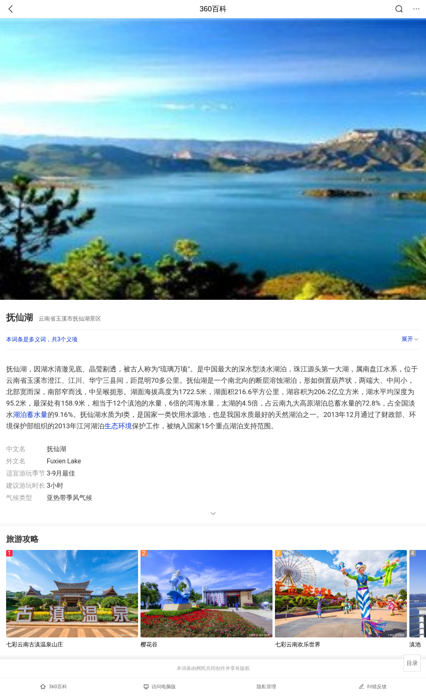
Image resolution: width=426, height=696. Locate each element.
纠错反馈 (373, 686)
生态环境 (118, 426)
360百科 (212, 9)
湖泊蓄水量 (30, 414)
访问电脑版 (160, 686)
